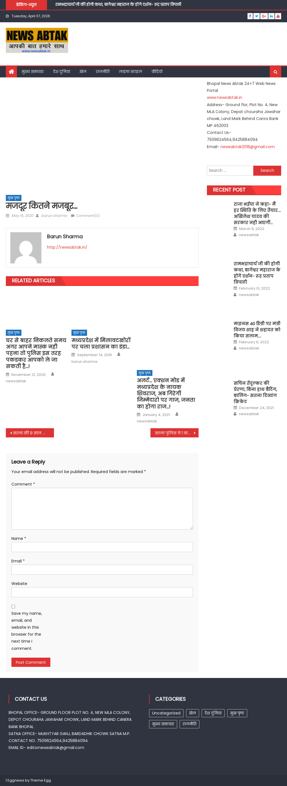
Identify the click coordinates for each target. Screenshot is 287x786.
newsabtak (16, 381)
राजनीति (103, 71)
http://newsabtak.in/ (67, 247)
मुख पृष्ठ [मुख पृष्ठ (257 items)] (237, 713)
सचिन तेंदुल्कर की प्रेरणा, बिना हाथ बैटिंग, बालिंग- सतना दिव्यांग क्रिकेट (255, 392)
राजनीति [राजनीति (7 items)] (189, 724)
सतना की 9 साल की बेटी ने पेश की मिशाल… (33, 433)
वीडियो (157, 71)
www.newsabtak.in (224, 97)
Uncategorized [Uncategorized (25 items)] (166, 713)
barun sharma (54, 215)
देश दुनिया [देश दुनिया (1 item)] (213, 713)
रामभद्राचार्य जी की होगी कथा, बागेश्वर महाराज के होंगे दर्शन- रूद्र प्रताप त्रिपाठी (118, 5)
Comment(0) (88, 215)
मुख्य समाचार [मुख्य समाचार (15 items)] (163, 724)
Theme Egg (40, 780)
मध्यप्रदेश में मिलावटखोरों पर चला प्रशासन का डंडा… (100, 343)
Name (18, 538)
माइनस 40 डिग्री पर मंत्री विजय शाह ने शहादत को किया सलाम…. (257, 330)
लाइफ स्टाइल (130, 71)
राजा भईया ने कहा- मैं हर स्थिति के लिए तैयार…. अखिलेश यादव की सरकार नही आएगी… (257, 213)
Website (19, 583)
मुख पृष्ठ (14, 197)
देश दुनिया (61, 71)
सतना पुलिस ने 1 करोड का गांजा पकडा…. (177, 433)
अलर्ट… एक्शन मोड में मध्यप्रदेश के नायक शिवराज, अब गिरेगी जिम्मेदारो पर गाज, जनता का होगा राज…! (166, 393)
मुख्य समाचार (33, 71)
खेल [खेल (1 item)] (192, 713)
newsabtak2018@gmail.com (248, 147)
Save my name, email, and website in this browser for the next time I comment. (26, 631)
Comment (23, 484)
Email (18, 561)
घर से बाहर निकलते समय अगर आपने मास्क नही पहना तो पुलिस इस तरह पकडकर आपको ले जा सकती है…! (36, 353)
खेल (83, 71)
